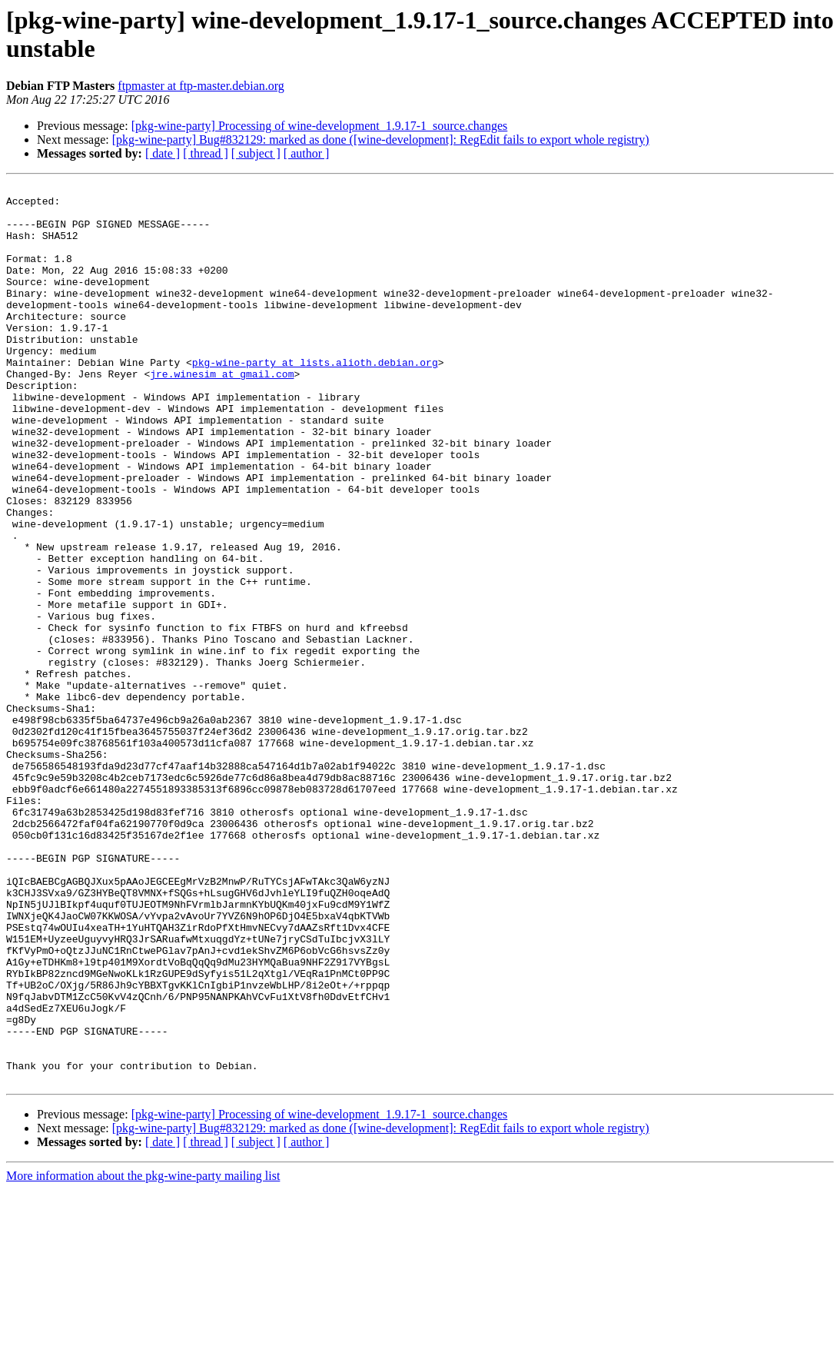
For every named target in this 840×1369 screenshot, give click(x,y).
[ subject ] (256, 153)
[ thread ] (205, 153)
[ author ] (307, 153)
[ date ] (162, 153)
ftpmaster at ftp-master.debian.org (201, 85)
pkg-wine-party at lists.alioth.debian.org (315, 399)
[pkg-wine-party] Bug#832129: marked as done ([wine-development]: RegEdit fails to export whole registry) (380, 139)
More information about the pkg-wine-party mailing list (143, 1355)
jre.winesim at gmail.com (222, 413)
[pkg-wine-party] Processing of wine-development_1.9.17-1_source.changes (319, 125)
